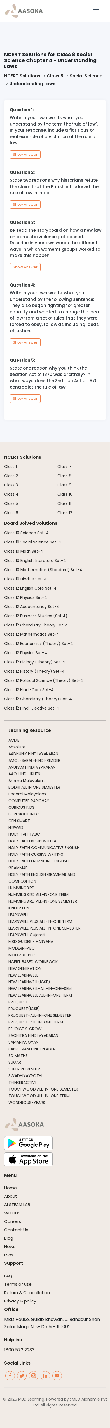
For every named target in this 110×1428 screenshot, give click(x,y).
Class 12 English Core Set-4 (30, 588)
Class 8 (55, 76)
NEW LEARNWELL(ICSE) (29, 982)
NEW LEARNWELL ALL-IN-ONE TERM (40, 995)
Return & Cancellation (27, 1292)
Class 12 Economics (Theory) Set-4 (38, 643)
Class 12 (64, 513)
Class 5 (11, 503)
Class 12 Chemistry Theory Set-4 (36, 625)
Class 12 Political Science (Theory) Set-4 (43, 680)
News (9, 1246)
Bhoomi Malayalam (27, 794)
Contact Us (16, 1230)
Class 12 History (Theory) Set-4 (34, 671)
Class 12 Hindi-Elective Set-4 (31, 708)
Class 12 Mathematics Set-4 (31, 634)
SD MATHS (18, 1055)
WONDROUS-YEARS (26, 1102)
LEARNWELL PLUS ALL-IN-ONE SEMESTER (44, 928)
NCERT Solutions (22, 76)
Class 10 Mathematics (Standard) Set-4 (43, 570)
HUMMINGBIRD (21, 888)
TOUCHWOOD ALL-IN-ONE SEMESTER (43, 1089)
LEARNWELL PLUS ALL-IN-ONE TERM (40, 921)
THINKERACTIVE (22, 1082)
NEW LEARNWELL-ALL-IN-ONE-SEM (40, 988)
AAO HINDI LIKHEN (24, 774)
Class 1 (10, 466)
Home (10, 1188)
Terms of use (18, 1284)
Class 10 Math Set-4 (23, 551)
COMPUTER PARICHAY (28, 800)
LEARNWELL (18, 915)
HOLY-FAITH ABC (24, 834)
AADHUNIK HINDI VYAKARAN (33, 753)
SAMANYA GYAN (23, 1042)
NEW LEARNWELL (23, 975)
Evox (8, 1255)
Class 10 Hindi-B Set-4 (25, 579)
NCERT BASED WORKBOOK (33, 961)
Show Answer (25, 154)
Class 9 (64, 485)
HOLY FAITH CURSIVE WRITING (36, 854)
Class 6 (11, 513)
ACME (13, 740)
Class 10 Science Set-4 (26, 533)
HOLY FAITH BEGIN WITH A (32, 841)
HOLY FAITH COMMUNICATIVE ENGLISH (43, 847)
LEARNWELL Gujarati (26, 935)
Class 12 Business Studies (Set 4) (35, 616)
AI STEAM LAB (17, 1204)
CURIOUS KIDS (21, 807)
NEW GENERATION (24, 968)
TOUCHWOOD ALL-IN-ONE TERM (39, 1096)
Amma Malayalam (26, 780)
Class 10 (64, 494)
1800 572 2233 (19, 1350)
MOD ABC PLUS (22, 955)
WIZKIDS (12, 1213)
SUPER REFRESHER (24, 1069)
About (10, 1196)
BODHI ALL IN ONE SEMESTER (34, 787)
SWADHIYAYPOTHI (25, 1076)
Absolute (16, 747)
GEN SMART (19, 821)
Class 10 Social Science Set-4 (32, 542)
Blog (8, 1238)
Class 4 (11, 494)
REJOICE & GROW (25, 1029)
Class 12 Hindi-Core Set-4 (29, 689)
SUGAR (14, 1062)
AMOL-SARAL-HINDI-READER (34, 760)
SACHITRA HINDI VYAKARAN (33, 1035)
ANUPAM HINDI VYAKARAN (31, 767)
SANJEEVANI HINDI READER (31, 1049)
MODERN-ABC (21, 948)
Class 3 (11, 485)
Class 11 (64, 503)
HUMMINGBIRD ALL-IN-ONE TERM (38, 894)
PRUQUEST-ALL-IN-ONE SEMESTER (39, 1015)
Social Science (86, 76)
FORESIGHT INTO (23, 814)
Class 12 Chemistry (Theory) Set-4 (38, 699)
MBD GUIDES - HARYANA (30, 941)
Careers (12, 1221)
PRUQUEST (18, 1002)
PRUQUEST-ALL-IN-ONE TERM (35, 1022)
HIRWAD (15, 827)
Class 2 (11, 476)
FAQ (8, 1276)
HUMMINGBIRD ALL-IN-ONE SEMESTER (42, 901)
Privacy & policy (20, 1301)
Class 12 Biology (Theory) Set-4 (34, 662)
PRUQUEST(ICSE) (24, 1008)
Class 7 (64, 466)
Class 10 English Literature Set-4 (35, 560)
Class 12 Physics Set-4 (25, 597)
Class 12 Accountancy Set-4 (31, 606)
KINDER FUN (18, 908)
